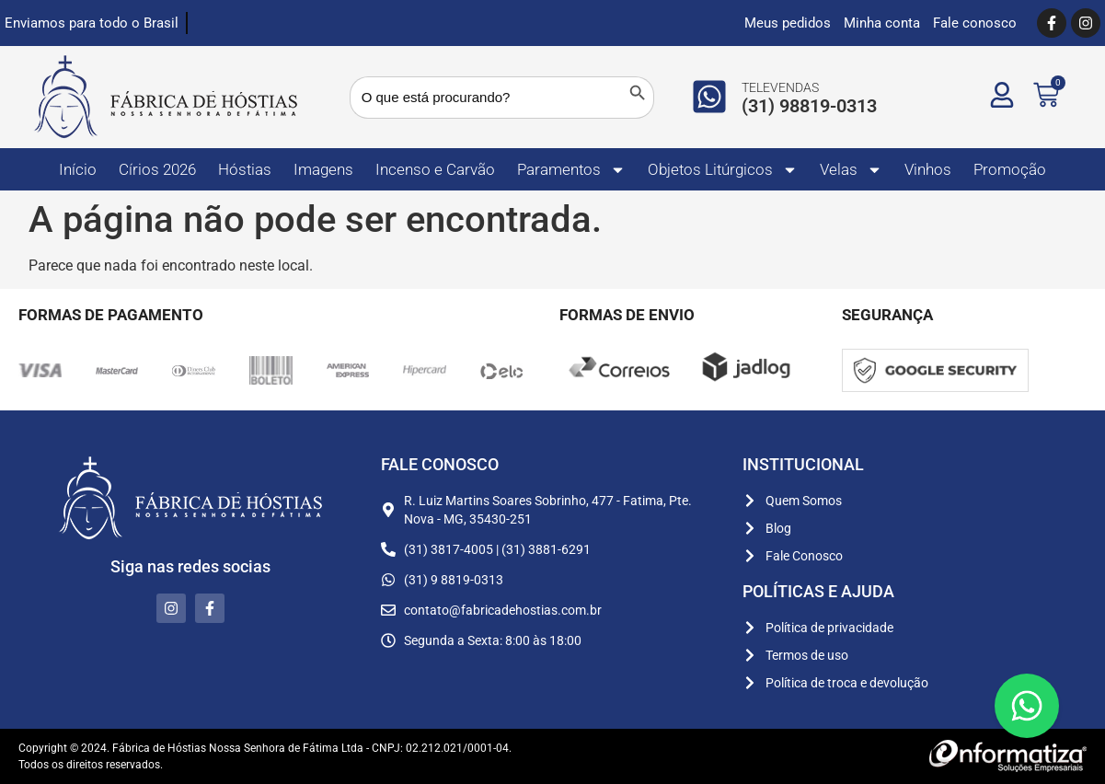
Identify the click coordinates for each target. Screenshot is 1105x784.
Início (78, 169)
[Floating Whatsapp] (1027, 706)
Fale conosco (975, 23)
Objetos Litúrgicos (723, 170)
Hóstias (244, 169)
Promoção (1009, 169)
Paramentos (571, 170)
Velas (851, 170)
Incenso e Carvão (435, 169)
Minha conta (882, 23)
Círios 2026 (157, 169)
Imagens (323, 169)
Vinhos (927, 169)
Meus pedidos (787, 23)
